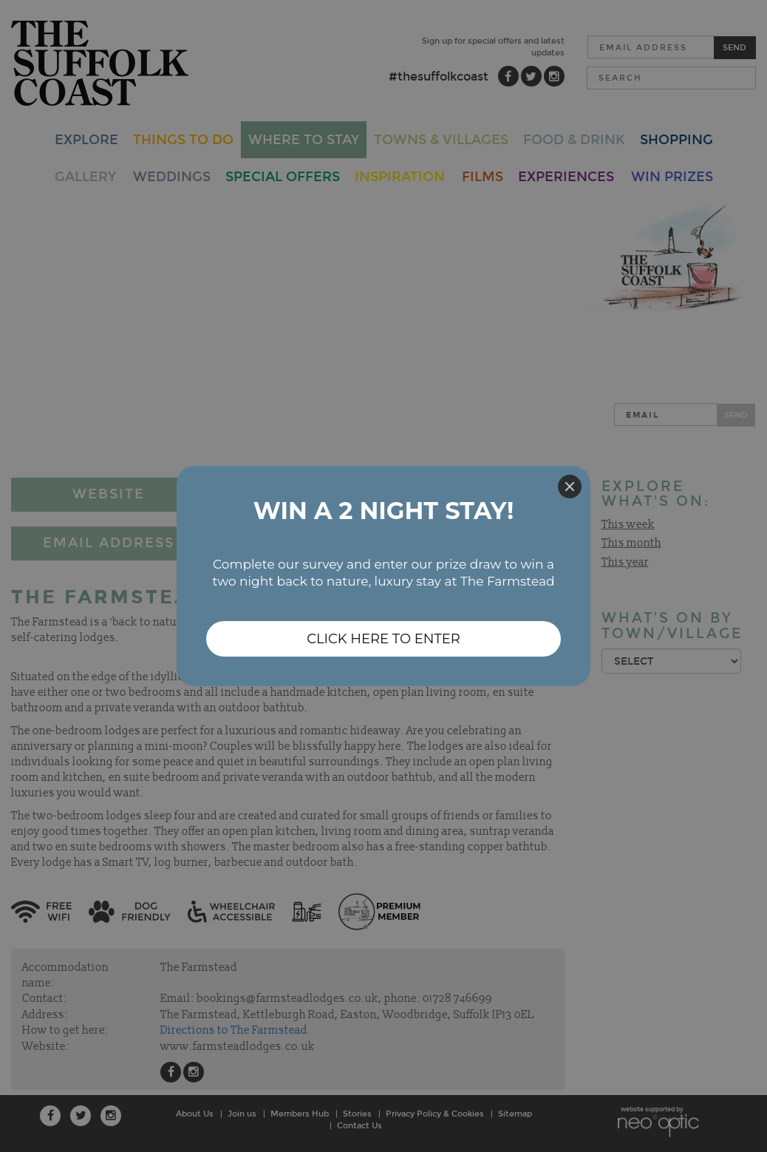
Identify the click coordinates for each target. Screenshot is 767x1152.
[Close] (570, 486)
